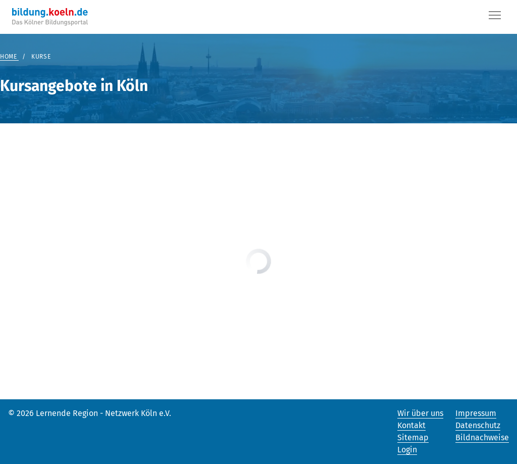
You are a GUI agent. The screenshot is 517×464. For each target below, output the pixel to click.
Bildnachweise (482, 437)
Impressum (475, 413)
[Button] (495, 17)
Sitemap (413, 437)
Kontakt (411, 425)
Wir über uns (420, 413)
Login (407, 449)
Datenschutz (477, 425)
